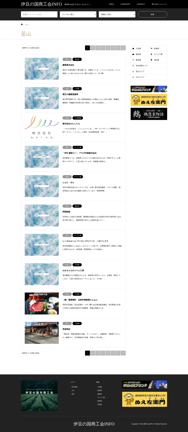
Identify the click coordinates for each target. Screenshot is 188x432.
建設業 (138, 54)
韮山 (73, 394)
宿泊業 (156, 60)
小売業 (138, 48)
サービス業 (158, 54)
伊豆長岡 (74, 387)
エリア (72, 382)
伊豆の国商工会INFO (94, 424)
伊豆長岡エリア (142, 66)
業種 (97, 382)
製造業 (138, 60)
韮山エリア (140, 71)
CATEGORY (125, 4)
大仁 (73, 390)
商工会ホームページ (159, 4)
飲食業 (156, 48)
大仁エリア (140, 77)
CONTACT (141, 4)
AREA (111, 4)
